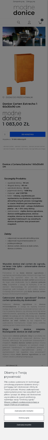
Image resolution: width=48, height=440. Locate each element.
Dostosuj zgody (24, 418)
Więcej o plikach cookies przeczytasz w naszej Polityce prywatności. (21, 403)
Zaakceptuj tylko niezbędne (24, 411)
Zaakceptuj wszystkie (24, 425)
